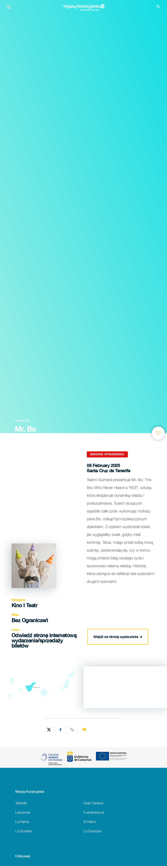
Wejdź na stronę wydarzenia (117, 636)
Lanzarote (22, 812)
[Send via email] (84, 730)
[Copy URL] (72, 730)
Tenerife (21, 803)
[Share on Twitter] (48, 730)
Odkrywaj (22, 856)
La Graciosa (92, 831)
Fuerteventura (94, 812)
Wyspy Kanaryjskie (29, 791)
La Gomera (23, 831)
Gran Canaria (93, 803)
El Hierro (90, 821)
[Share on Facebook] (60, 730)
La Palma (22, 821)
